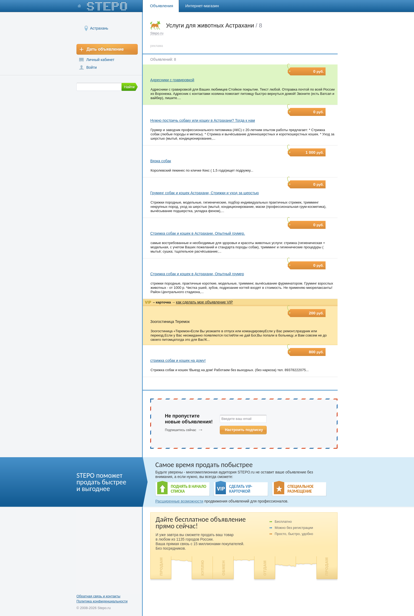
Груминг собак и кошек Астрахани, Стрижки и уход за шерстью (204, 193)
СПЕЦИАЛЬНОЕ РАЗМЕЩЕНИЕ (300, 489)
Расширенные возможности (179, 501)
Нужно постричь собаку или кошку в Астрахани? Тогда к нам (202, 120)
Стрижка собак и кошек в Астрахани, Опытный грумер (197, 274)
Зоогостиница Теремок (170, 321)
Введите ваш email (236, 419)
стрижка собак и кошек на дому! (178, 360)
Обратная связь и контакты (98, 596)
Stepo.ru (156, 33)
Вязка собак (160, 161)
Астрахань (99, 28)
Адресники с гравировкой (172, 80)
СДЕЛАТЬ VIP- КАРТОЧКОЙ (240, 489)
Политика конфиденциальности (102, 601)
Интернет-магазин (202, 5)
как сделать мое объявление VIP (204, 302)
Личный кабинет (100, 60)
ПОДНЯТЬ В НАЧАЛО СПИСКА (188, 489)
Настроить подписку (244, 430)
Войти (91, 67)
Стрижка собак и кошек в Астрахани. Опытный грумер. (197, 233)
